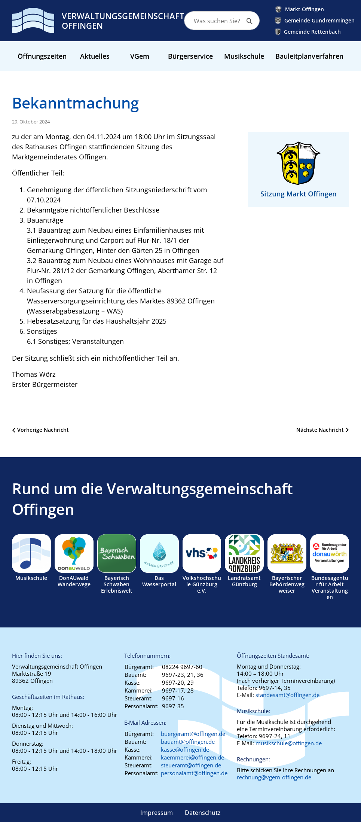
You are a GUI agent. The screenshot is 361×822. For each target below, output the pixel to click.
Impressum (156, 813)
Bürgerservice (190, 56)
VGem (139, 56)
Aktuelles (95, 56)
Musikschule (244, 56)
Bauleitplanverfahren (309, 56)
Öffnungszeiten (42, 56)
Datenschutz (203, 813)
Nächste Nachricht (320, 429)
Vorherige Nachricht (43, 429)
